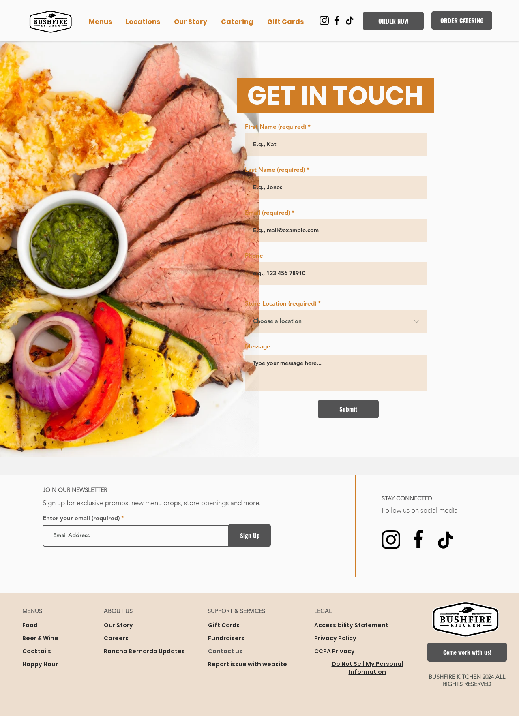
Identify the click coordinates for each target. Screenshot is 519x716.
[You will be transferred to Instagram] (324, 20)
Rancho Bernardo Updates (143, 651)
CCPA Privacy (334, 651)
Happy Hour (40, 664)
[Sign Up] (250, 535)
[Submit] (348, 409)
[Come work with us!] (467, 652)
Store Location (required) (280, 303)
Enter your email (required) (81, 518)
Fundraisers (226, 638)
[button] (101, 22)
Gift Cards (224, 625)
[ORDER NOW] (393, 21)
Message (257, 346)
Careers (116, 638)
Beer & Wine (40, 638)
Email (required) (267, 212)
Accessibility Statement (351, 625)
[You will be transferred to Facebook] (336, 20)
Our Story (118, 625)
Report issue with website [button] (247, 664)
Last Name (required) (275, 170)
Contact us (225, 651)
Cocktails (36, 651)
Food (30, 625)
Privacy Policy (335, 638)
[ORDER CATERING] (461, 20)
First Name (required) (275, 127)
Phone (254, 255)
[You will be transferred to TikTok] (349, 20)
